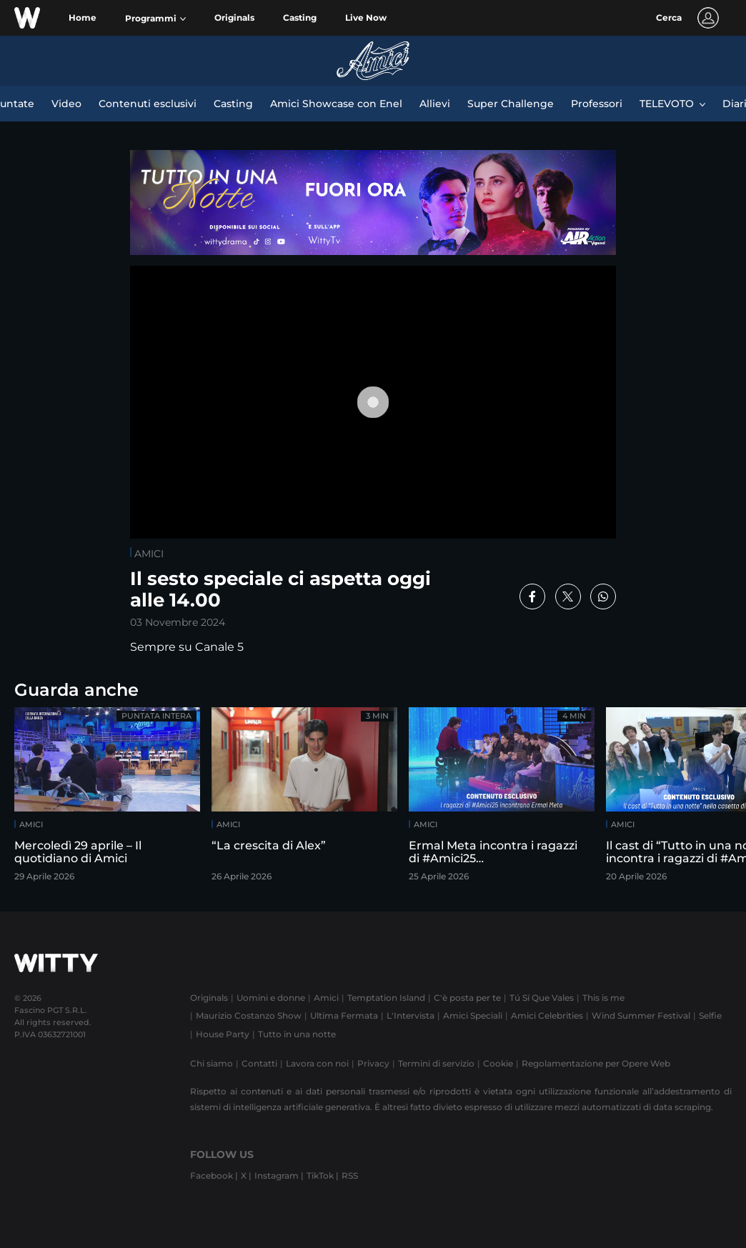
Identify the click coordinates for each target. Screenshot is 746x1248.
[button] (155, 18)
